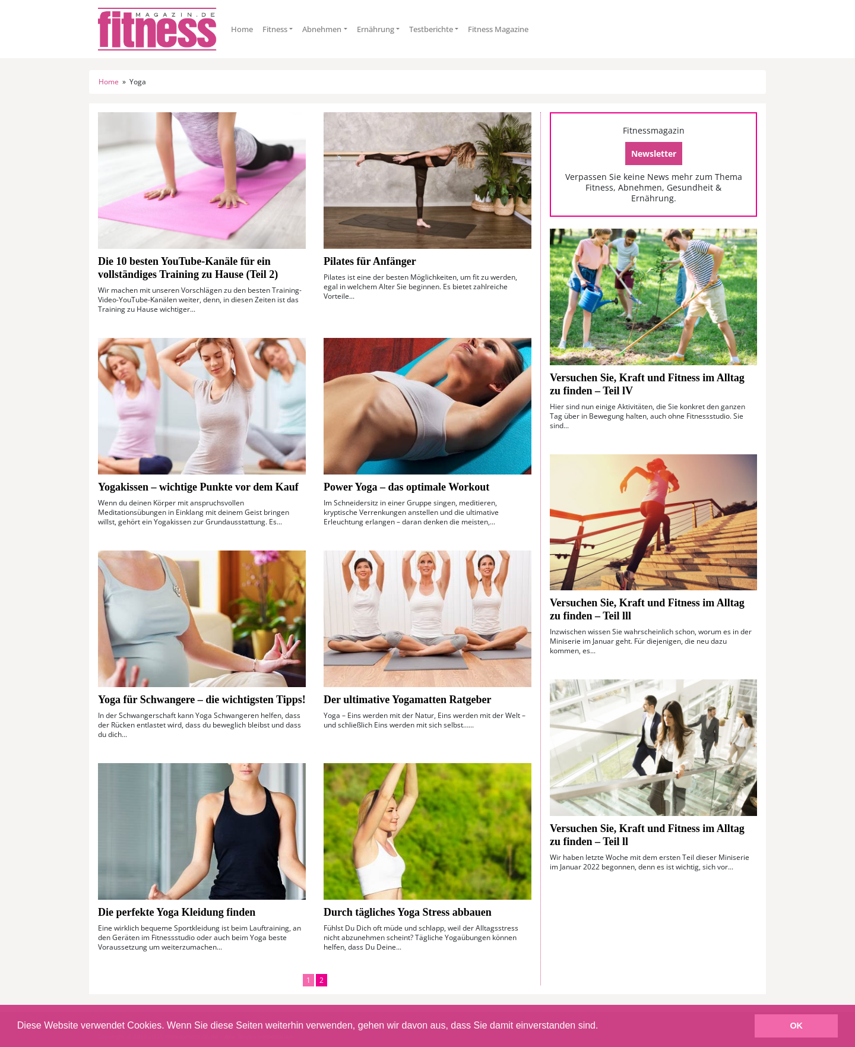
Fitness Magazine (498, 29)
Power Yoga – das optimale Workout (406, 487)
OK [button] (796, 1025)
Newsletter (653, 153)
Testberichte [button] (431, 29)
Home (242, 29)
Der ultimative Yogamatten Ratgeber (407, 700)
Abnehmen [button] (321, 29)
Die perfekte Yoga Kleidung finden (176, 912)
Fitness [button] (274, 29)
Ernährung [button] (375, 29)
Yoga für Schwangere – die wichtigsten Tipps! (202, 700)
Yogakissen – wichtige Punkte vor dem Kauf (198, 487)
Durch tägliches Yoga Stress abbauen (408, 912)
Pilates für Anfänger (370, 261)
